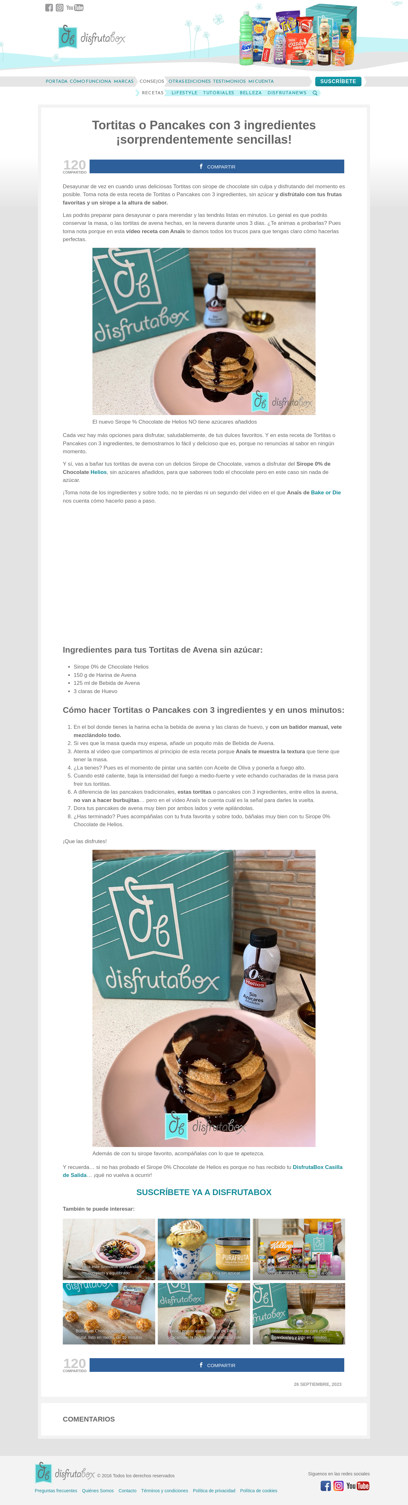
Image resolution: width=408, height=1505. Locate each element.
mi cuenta (261, 81)
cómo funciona (90, 81)
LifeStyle (184, 93)
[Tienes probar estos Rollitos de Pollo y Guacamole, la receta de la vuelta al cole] (204, 1313)
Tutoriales (218, 93)
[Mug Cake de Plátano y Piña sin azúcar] (204, 1249)
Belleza (251, 93)
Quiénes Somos (98, 1490)
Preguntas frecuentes (56, 1490)
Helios (99, 472)
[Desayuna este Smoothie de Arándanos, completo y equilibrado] (109, 1249)
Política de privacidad (214, 1490)
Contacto (127, 1490)
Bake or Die (326, 493)
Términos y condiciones (164, 1490)
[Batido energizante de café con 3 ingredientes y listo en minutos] (299, 1313)
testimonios (229, 81)
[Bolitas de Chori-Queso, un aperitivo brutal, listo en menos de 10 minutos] (109, 1313)
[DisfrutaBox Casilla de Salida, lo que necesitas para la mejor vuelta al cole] (299, 1249)
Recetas (153, 93)
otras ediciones (190, 81)
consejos (152, 81)
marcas (124, 81)
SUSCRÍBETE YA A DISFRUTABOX (204, 1192)
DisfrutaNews (286, 93)
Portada (57, 81)
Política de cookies (258, 1490)
